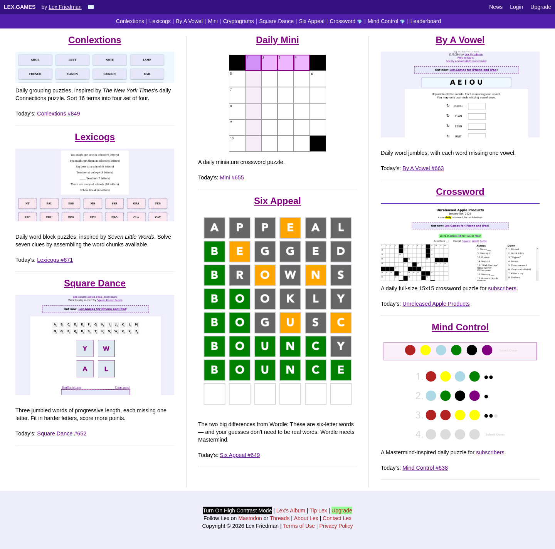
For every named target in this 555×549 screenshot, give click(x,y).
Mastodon (250, 518)
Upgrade (540, 7)
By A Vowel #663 (423, 168)
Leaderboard (425, 21)
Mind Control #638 (425, 468)
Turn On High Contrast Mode (237, 510)
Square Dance (276, 21)
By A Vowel (189, 21)
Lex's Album (290, 510)
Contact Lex (337, 518)
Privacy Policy (336, 526)
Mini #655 (232, 177)
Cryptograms (238, 21)
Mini (213, 21)
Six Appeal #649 (240, 455)
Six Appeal (312, 21)
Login (516, 7)
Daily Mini (277, 40)
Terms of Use (299, 526)
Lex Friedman (65, 7)
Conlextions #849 (58, 113)
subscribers (502, 288)
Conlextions (130, 21)
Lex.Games (19, 7)
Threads (279, 518)
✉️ (90, 7)
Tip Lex (318, 510)
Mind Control (386, 21)
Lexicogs (160, 21)
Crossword (346, 21)
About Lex (306, 518)
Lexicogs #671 (55, 260)
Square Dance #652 (61, 433)
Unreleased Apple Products (435, 304)
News (496, 7)
